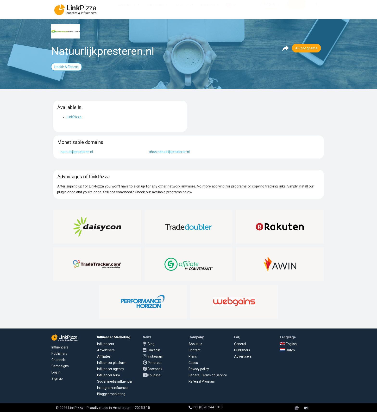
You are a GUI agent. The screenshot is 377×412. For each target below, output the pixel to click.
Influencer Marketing (113, 337)
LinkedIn (154, 350)
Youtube (154, 375)
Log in (55, 372)
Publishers (59, 353)
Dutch (287, 350)
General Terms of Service (207, 375)
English (288, 344)
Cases (193, 363)
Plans (192, 356)
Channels (58, 360)
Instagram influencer (113, 388)
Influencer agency (110, 369)
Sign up (57, 378)
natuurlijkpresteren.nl (77, 152)
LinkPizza (74, 117)
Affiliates (182, 10)
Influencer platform (111, 363)
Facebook (155, 369)
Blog (151, 344)
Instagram (155, 356)
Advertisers (126, 10)
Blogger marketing (111, 394)
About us (195, 344)
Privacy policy (198, 369)
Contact (194, 350)
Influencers (155, 10)
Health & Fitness (66, 67)
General (240, 344)
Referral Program (201, 381)
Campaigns (60, 366)
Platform (208, 10)
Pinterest (155, 363)
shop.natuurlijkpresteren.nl (169, 152)
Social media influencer (114, 381)
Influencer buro (108, 375)
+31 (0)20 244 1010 (205, 407)
